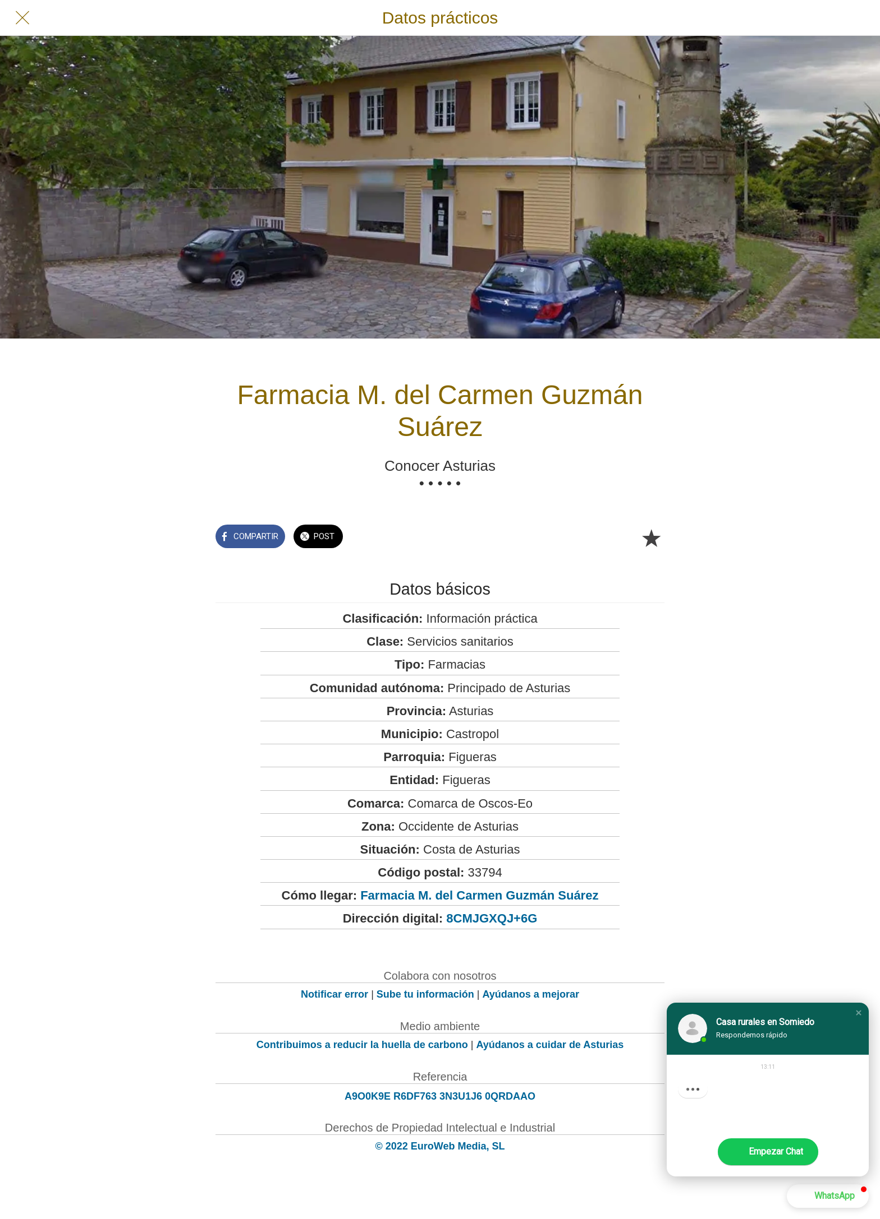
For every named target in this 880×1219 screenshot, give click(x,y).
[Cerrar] (22, 18)
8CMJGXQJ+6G (491, 918)
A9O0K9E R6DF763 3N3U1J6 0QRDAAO (440, 1096)
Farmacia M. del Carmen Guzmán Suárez (479, 895)
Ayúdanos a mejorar (531, 994)
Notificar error (334, 994)
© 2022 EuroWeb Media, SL (440, 1146)
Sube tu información (425, 994)
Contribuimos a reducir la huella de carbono (362, 1044)
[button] (858, 1012)
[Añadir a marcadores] (651, 537)
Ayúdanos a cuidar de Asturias (550, 1044)
